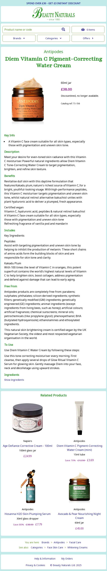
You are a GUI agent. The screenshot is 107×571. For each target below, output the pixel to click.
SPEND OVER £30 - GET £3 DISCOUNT (53, 3)
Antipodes (53, 51)
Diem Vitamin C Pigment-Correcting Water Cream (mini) (79, 448)
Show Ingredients (14, 379)
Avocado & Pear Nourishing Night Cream (79, 516)
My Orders (67, 558)
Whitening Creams (77, 547)
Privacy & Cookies (35, 565)
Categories (53, 38)
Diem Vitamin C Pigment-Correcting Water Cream (53, 62)
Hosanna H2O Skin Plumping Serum (28, 514)
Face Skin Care (55, 547)
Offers (88, 38)
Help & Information (44, 558)
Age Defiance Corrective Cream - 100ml (27, 446)
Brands (19, 38)
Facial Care (75, 542)
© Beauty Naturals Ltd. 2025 (66, 565)
